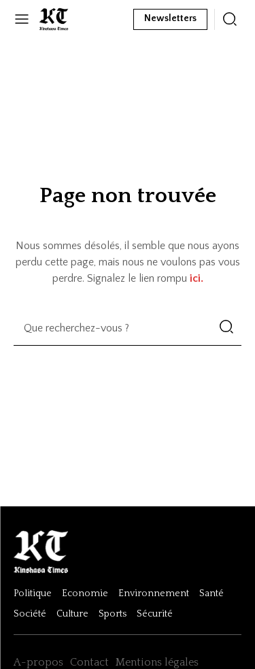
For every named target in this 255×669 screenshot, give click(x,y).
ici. (196, 278)
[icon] (230, 19)
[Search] (226, 328)
